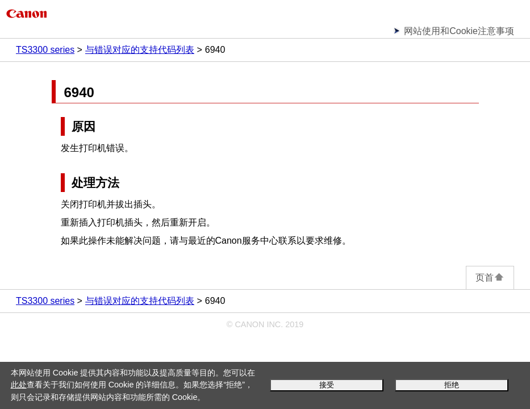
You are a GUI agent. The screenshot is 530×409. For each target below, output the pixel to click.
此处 (19, 384)
